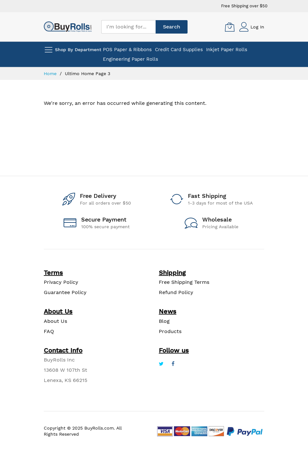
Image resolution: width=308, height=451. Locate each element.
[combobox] (128, 27)
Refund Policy (176, 292)
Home (51, 73)
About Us (55, 321)
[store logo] (68, 26)
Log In (257, 26)
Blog (164, 321)
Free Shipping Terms (184, 282)
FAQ (49, 331)
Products (170, 331)
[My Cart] (230, 27)
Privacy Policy (61, 282)
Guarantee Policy (65, 292)
